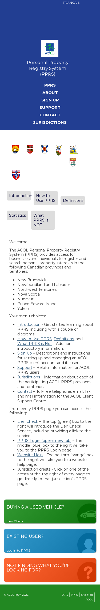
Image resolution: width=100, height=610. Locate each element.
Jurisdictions (50, 122)
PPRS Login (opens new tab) (44, 440)
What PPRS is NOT (40, 220)
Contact (50, 115)
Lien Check (27, 421)
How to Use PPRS (45, 198)
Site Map (87, 594)
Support (50, 107)
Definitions (73, 200)
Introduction (20, 195)
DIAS (65, 594)
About (50, 92)
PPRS (50, 85)
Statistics (17, 215)
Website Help (30, 455)
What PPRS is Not (34, 343)
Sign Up (50, 100)
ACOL (89, 599)
